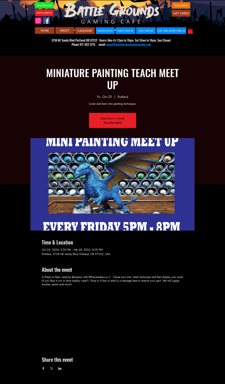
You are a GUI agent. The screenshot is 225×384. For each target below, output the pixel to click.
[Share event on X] (51, 368)
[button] (190, 30)
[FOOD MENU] (181, 5)
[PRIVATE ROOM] (105, 30)
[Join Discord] (44, 5)
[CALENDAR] (85, 30)
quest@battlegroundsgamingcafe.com (128, 44)
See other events (112, 122)
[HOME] (45, 30)
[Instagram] (38, 20)
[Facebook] (46, 20)
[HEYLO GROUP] (44, 12)
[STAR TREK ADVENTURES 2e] (171, 30)
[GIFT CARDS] (181, 13)
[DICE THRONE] (146, 30)
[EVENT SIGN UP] (125, 30)
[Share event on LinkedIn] (59, 368)
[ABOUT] (64, 30)
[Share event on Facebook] (43, 368)
